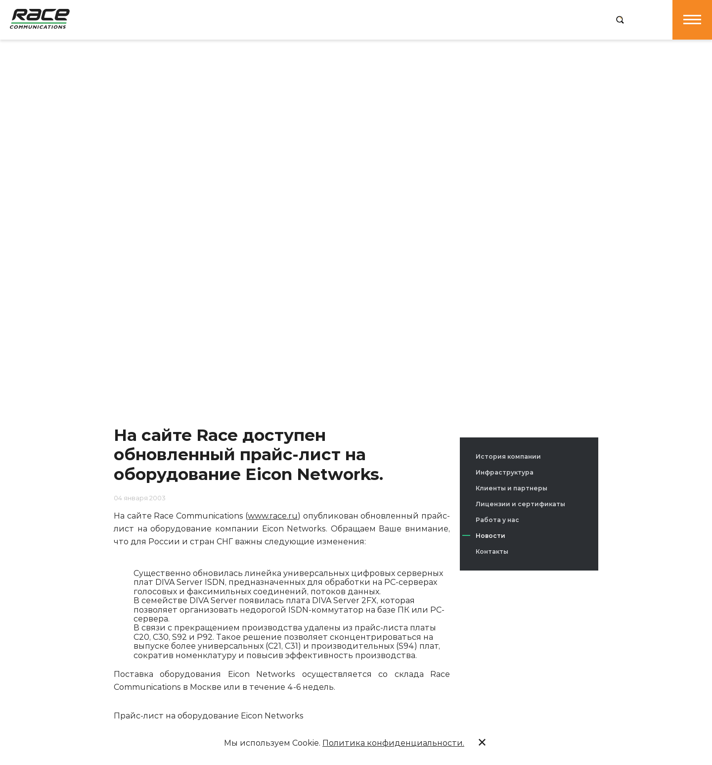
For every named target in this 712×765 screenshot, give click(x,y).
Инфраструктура (505, 472)
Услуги (313, 19)
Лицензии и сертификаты (520, 504)
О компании (199, 19)
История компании (508, 456)
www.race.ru (273, 516)
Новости (490, 535)
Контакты (492, 551)
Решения (361, 19)
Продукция (261, 19)
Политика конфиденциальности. (393, 743)
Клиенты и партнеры (511, 488)
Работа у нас (497, 520)
